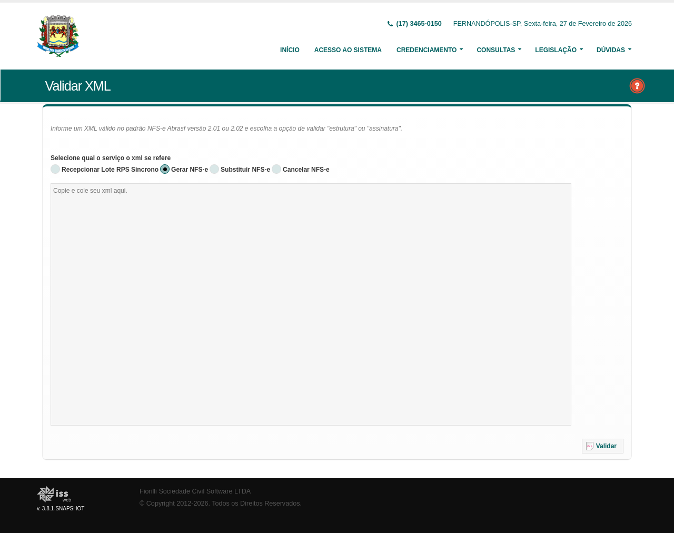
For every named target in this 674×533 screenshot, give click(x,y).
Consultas (496, 50)
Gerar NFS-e (189, 169)
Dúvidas (611, 50)
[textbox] (311, 304)
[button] (602, 446)
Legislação (556, 50)
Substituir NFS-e (245, 169)
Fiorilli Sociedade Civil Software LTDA (195, 491)
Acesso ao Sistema (348, 50)
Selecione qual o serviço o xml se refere (111, 158)
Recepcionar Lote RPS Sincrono (110, 169)
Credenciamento (427, 50)
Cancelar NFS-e (306, 169)
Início (290, 50)
